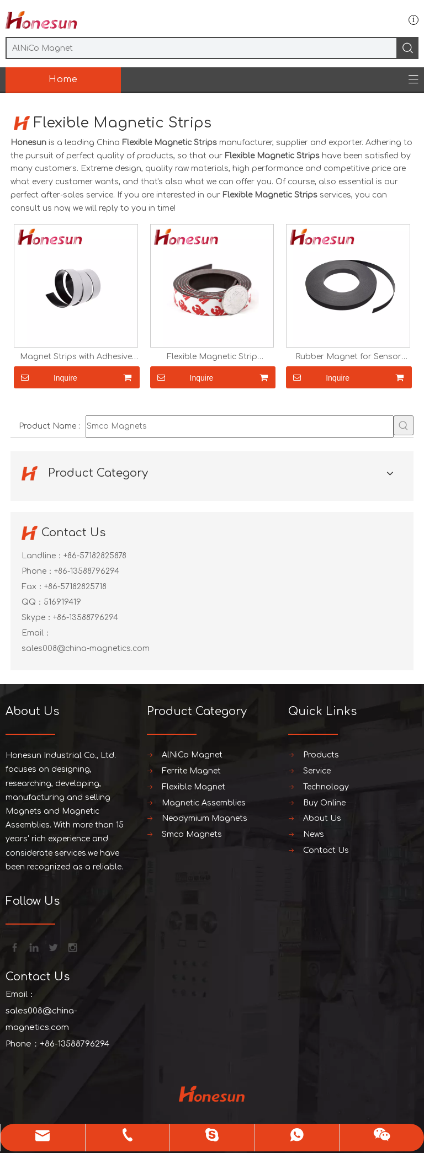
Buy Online (324, 803)
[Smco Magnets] (240, 426)
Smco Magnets (192, 834)
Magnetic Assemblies (204, 803)
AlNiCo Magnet (192, 755)
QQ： (33, 602)
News (313, 834)
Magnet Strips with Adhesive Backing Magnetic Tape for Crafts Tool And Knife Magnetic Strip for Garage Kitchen (75, 357)
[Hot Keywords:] (404, 425)
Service (317, 771)
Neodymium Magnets (204, 818)
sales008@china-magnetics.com (86, 648)
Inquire (45, 377)
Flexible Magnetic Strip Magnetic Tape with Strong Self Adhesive (212, 357)
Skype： (37, 617)
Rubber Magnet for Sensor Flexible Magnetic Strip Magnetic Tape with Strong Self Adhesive (348, 357)
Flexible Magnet (193, 787)
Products (321, 755)
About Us (322, 818)
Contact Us (326, 850)
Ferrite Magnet (191, 771)
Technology (326, 787)
